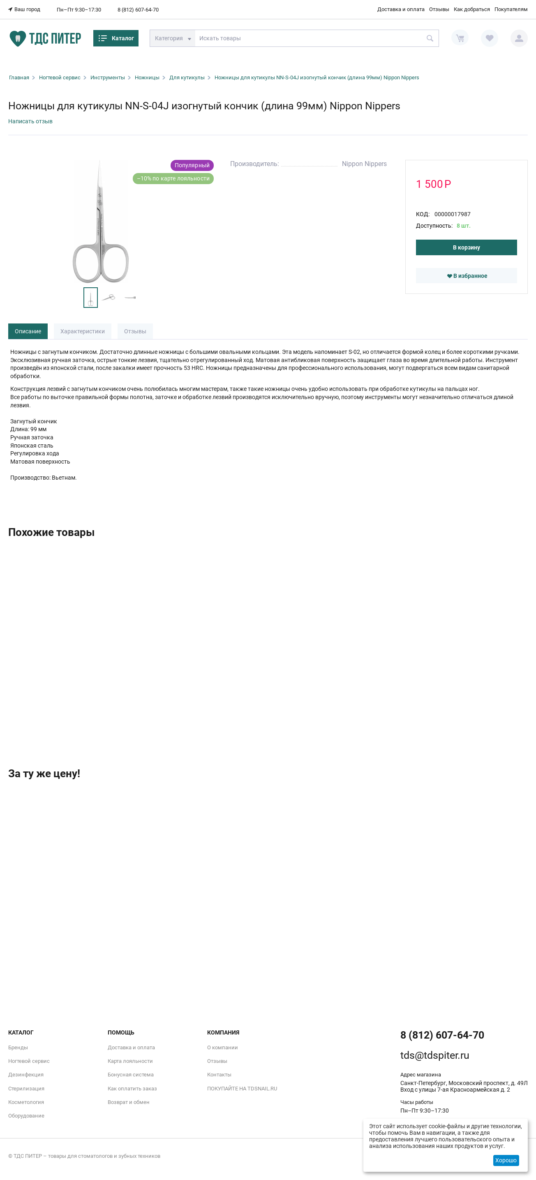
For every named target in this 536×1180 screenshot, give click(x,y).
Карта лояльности (130, 1061)
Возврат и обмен (129, 1102)
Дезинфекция (26, 1074)
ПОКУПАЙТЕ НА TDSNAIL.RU (242, 1088)
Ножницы (147, 77)
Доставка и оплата (401, 9)
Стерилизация (26, 1088)
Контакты (219, 1074)
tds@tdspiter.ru (434, 1055)
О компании (222, 1047)
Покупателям (511, 9)
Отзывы (439, 9)
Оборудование (26, 1116)
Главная (19, 77)
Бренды (18, 1047)
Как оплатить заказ (132, 1088)
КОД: (423, 214)
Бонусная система (131, 1074)
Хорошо (506, 1160)
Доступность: (434, 225)
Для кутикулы (187, 77)
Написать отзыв (30, 121)
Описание (28, 331)
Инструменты (107, 77)
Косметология (26, 1102)
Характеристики (82, 331)
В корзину (466, 247)
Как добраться (472, 9)
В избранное (467, 275)
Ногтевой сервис (60, 77)
